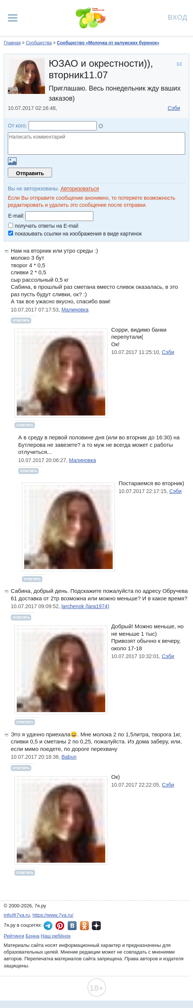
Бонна (32, 936)
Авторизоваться (80, 189)
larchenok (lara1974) (85, 606)
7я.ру (96, 925)
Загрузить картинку (12, 161)
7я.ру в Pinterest (59, 925)
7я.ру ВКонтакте (72, 925)
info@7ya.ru (17, 915)
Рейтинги (14, 936)
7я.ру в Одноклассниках (84, 925)
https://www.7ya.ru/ (53, 915)
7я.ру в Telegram (48, 925)
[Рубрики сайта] (12, 17)
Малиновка (75, 310)
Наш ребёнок (56, 936)
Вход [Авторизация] (177, 17)
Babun (68, 757)
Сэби (174, 108)
